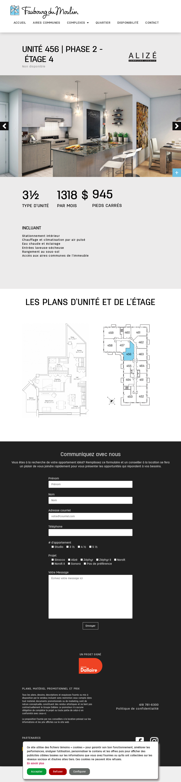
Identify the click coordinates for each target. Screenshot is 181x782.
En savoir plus (35, 763)
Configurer (79, 771)
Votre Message (58, 572)
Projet (52, 555)
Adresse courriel (59, 510)
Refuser (58, 771)
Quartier (103, 22)
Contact (152, 22)
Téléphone (55, 526)
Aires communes (46, 22)
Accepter (36, 771)
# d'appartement (59, 542)
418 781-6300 (149, 704)
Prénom (53, 478)
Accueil (20, 22)
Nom (51, 494)
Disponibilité (128, 22)
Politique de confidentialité (137, 708)
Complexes (78, 22)
